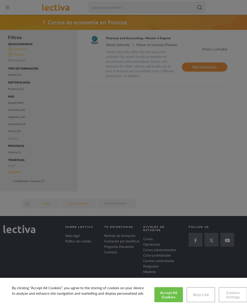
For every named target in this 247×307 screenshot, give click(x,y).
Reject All (201, 294)
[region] (123, 292)
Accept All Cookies (168, 294)
